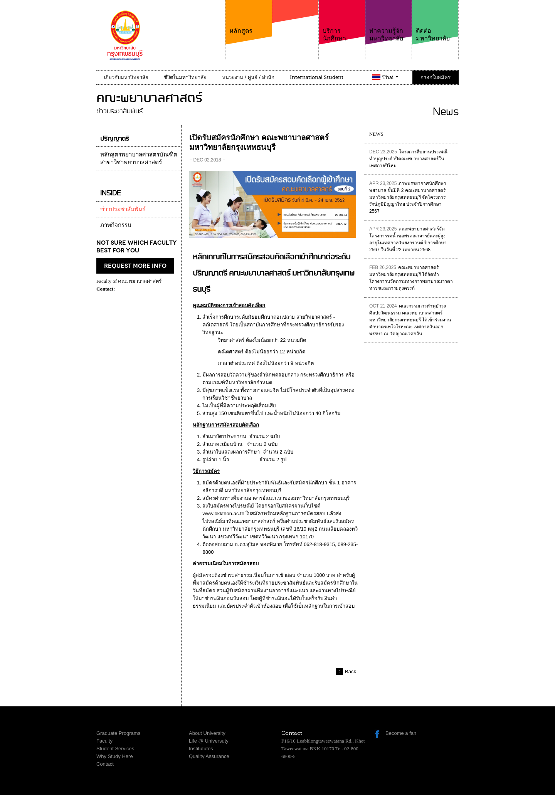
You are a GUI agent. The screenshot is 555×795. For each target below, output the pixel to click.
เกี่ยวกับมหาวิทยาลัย (126, 77)
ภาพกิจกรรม (115, 225)
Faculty (104, 741)
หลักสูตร (248, 17)
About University (207, 733)
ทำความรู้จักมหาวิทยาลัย (388, 21)
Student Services (115, 748)
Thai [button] (390, 77)
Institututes (201, 748)
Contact (105, 764)
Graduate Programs (118, 733)
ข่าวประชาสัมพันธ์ (123, 209)
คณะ (295, 26)
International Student (316, 77)
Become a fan (400, 733)
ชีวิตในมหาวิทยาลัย (185, 77)
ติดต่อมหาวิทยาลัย (435, 21)
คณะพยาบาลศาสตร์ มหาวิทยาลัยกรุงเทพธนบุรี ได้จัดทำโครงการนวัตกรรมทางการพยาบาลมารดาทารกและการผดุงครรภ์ (411, 278)
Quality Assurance (209, 756)
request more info (135, 265)
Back (350, 671)
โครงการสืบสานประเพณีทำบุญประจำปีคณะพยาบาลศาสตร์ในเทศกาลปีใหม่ (408, 158)
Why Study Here (114, 756)
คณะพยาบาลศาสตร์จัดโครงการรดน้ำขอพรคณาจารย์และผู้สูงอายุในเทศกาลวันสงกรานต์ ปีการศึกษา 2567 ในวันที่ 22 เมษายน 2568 (408, 239)
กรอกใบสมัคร (435, 77)
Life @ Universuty (209, 741)
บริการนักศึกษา (342, 21)
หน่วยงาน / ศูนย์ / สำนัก (248, 77)
